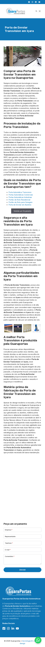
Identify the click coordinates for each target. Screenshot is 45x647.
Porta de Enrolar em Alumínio (20, 205)
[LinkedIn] (35, 2)
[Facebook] (28, 2)
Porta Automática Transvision (20, 192)
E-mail (8, 550)
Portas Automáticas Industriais (20, 197)
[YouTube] (38, 2)
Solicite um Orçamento (22, 211)
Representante (10, 536)
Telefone (9, 543)
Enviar (22, 570)
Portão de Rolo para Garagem (20, 202)
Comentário (9, 556)
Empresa (8, 530)
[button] (36, 11)
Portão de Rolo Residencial (19, 200)
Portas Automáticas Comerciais (21, 195)
